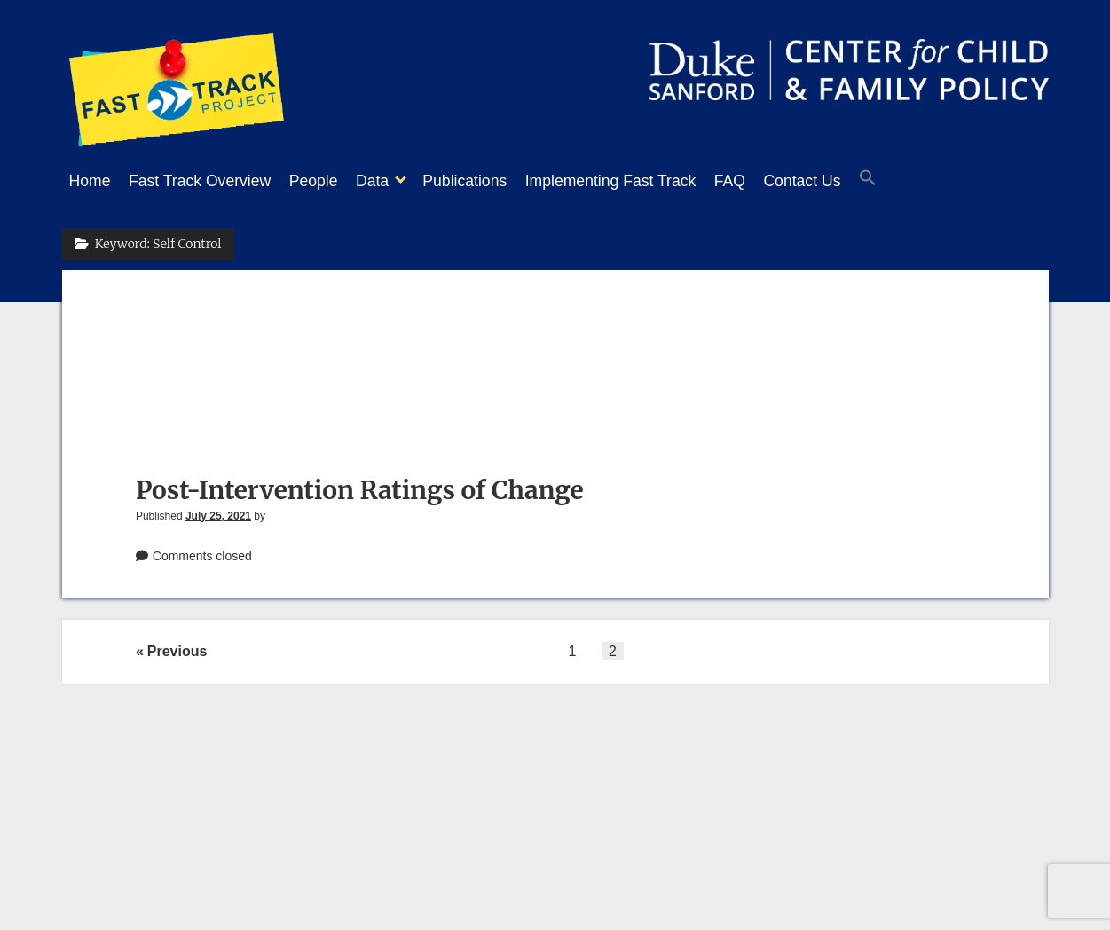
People (331, 181)
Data (398, 181)
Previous (177, 645)
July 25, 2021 (218, 510)
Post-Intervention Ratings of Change (360, 485)
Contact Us (863, 181)
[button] (939, 182)
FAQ (783, 181)
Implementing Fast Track (655, 181)
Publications (500, 181)
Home (90, 181)
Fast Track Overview (208, 181)
